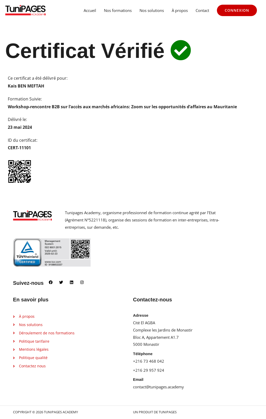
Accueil (90, 10)
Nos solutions (151, 10)
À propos (180, 10)
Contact (202, 10)
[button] (237, 11)
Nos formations (118, 10)
